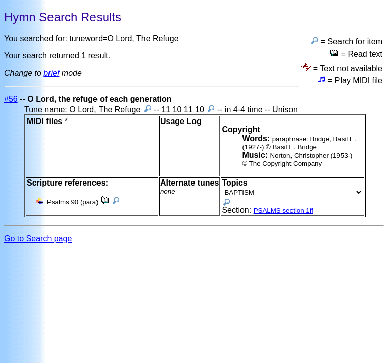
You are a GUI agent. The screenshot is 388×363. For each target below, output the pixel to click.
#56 (11, 99)
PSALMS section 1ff (283, 210)
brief (51, 73)
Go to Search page (38, 238)
